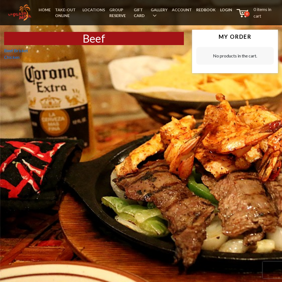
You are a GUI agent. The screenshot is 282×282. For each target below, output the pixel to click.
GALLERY (159, 9)
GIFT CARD (139, 12)
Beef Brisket (16, 50)
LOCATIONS (93, 9)
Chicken (11, 57)
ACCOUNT (182, 9)
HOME (45, 9)
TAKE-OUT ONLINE (65, 12)
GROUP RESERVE (117, 12)
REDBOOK (206, 9)
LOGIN (226, 9)
